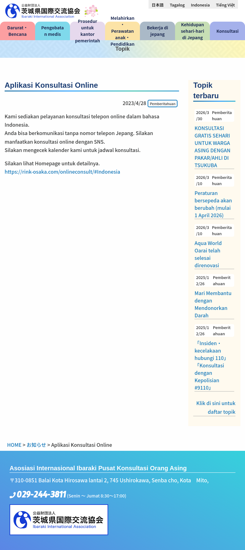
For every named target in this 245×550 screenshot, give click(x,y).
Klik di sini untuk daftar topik (215, 407)
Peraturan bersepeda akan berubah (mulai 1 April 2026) (214, 196)
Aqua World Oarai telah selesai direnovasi (214, 246)
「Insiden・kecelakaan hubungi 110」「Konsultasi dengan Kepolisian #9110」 (214, 357)
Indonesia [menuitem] (200, 5)
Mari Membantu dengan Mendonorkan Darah (214, 296)
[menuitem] (158, 5)
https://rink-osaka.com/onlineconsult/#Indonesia (62, 171)
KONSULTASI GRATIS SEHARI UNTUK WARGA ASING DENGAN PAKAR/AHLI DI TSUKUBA (214, 139)
